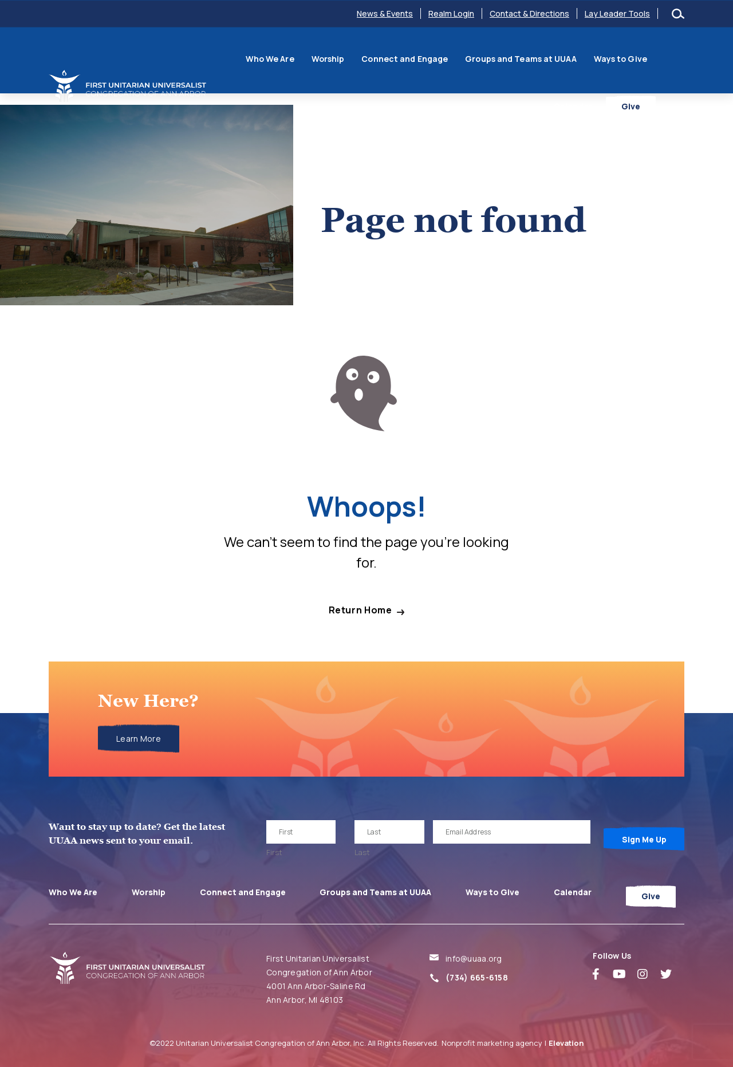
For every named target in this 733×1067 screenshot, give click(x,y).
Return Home (360, 610)
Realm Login (451, 13)
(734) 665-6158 (477, 977)
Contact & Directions (529, 13)
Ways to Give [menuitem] (593, 58)
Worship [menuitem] (301, 58)
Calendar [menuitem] (656, 58)
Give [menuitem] (659, 93)
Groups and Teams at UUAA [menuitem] (494, 58)
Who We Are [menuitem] (243, 58)
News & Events (385, 13)
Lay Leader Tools (617, 13)
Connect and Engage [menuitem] (378, 58)
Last (362, 852)
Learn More (138, 738)
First (274, 852)
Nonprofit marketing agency (492, 1043)
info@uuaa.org (474, 958)
